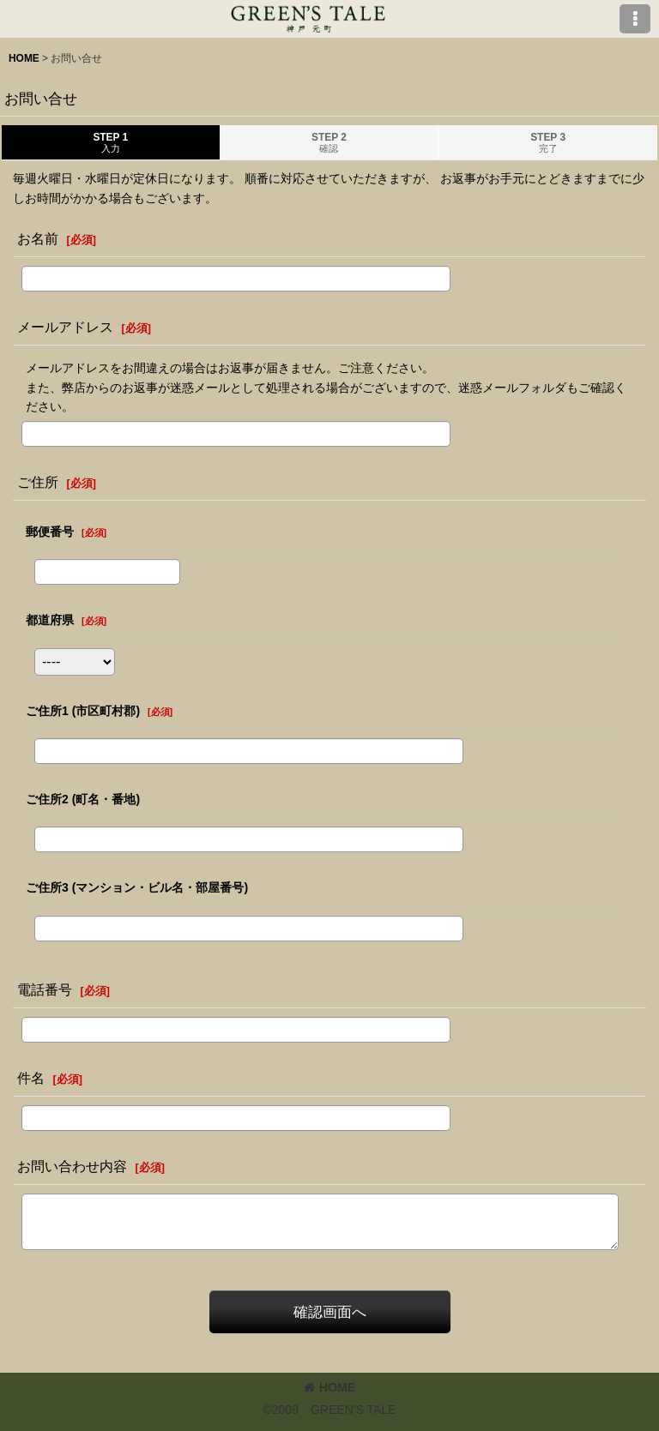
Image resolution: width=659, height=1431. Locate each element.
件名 (31, 1077)
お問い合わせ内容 (72, 1166)
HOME (329, 1387)
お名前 (37, 238)
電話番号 (44, 989)
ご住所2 (83, 799)
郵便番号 (50, 531)
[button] (635, 18)
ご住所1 (83, 711)
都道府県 (50, 620)
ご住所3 (137, 887)
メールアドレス (65, 326)
